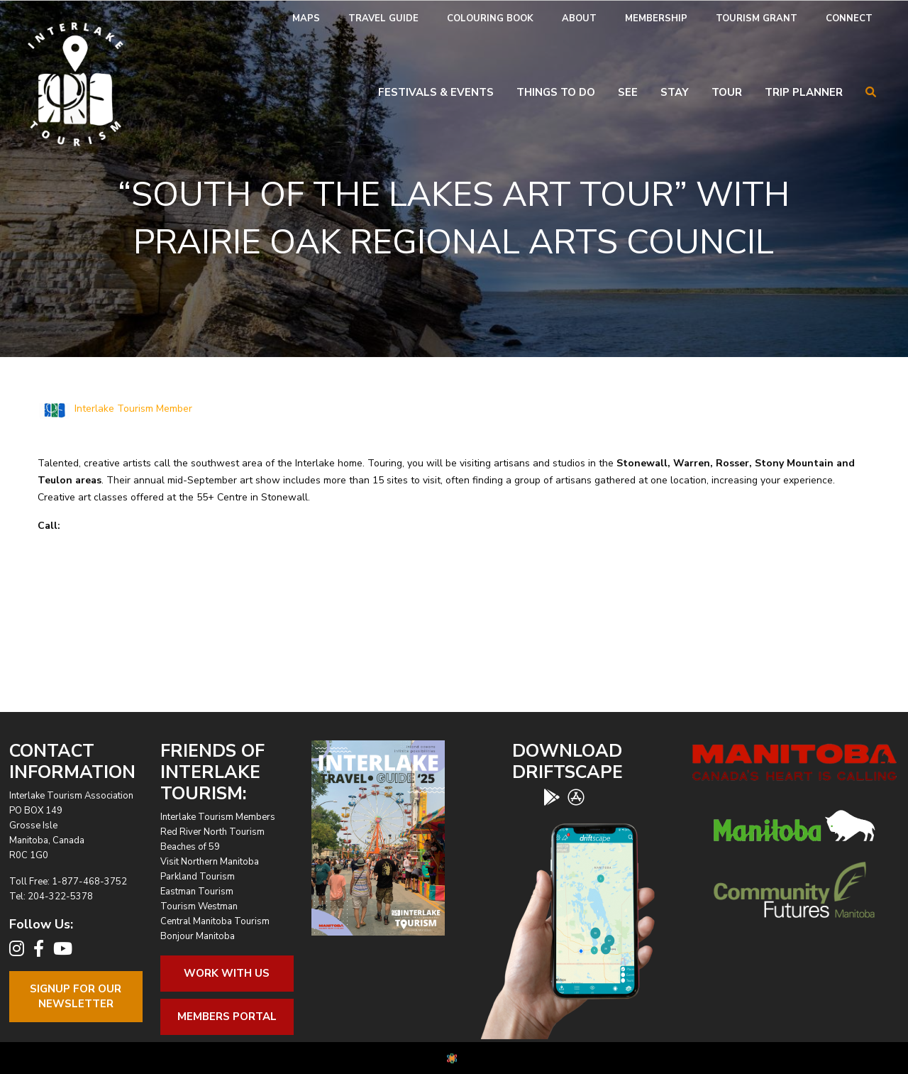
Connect (849, 18)
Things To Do (555, 92)
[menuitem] (306, 19)
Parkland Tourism (197, 876)
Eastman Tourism (196, 891)
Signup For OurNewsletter (75, 996)
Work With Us (227, 973)
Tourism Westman (199, 906)
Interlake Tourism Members (217, 817)
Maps (306, 18)
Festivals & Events (436, 92)
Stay (674, 92)
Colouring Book (490, 18)
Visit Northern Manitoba (209, 861)
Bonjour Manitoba (197, 936)
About (579, 18)
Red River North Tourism (212, 832)
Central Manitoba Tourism (215, 921)
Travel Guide (383, 18)
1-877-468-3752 (89, 881)
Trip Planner (804, 92)
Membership (656, 18)
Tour (727, 92)
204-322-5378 (60, 896)
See (628, 92)
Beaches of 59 (190, 846)
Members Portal (227, 1016)
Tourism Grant (756, 18)
